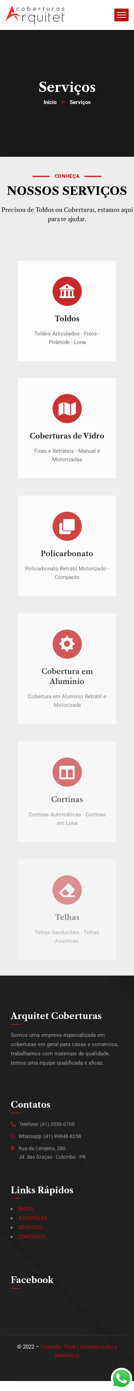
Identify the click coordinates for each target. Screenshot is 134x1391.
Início (50, 102)
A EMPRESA (33, 1218)
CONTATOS (31, 1237)
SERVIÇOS (30, 1227)
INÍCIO (26, 1209)
